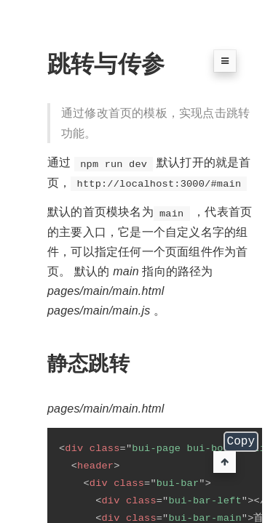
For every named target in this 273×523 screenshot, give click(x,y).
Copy (241, 443)
